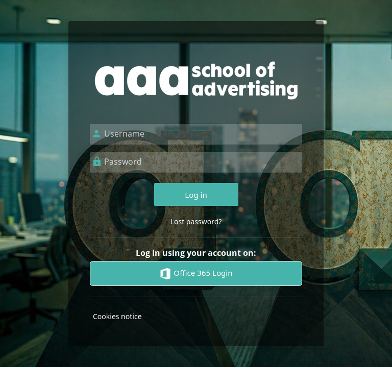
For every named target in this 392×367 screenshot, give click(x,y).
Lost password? (196, 221)
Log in (196, 195)
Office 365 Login (195, 274)
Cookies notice (117, 316)
